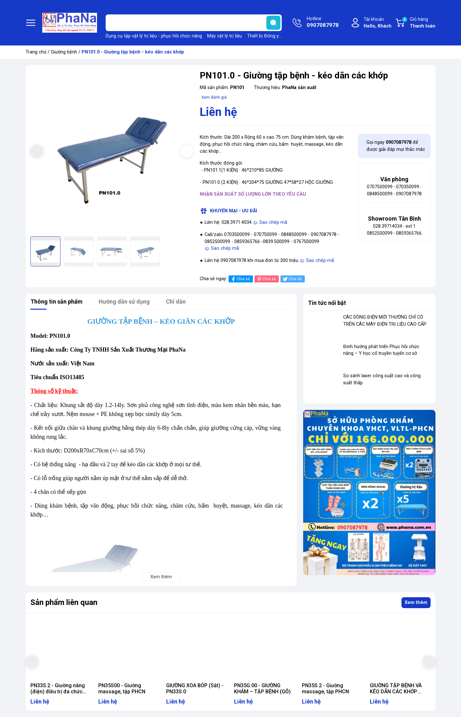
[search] (273, 23)
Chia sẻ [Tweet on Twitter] (292, 279)
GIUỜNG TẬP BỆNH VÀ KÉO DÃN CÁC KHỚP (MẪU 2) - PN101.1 (396, 691)
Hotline (323, 22)
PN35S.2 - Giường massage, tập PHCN (325, 688)
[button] (187, 151)
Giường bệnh (64, 52)
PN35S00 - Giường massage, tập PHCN (121, 688)
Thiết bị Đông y (263, 36)
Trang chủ (36, 52)
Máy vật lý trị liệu (224, 36)
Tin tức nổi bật (327, 302)
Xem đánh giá (214, 97)
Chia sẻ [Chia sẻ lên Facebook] (240, 279)
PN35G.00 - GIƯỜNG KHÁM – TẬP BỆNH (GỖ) (262, 688)
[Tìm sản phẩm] (194, 22)
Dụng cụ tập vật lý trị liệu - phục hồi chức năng (154, 36)
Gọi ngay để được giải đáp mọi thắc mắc (396, 146)
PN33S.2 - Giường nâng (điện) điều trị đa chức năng (57, 691)
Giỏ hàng (418, 23)
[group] (111, 151)
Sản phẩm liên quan (63, 602)
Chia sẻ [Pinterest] (266, 279)
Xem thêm (416, 602)
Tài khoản (378, 23)
